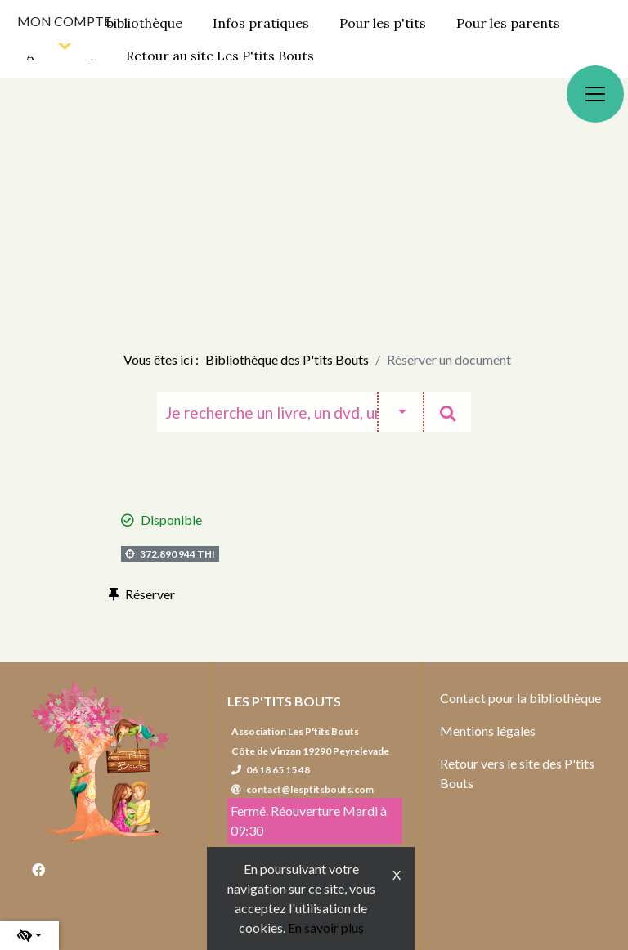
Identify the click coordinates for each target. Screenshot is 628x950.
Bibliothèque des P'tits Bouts (287, 359)
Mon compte (64, 21)
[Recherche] (267, 412)
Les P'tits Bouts (284, 701)
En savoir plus (326, 927)
